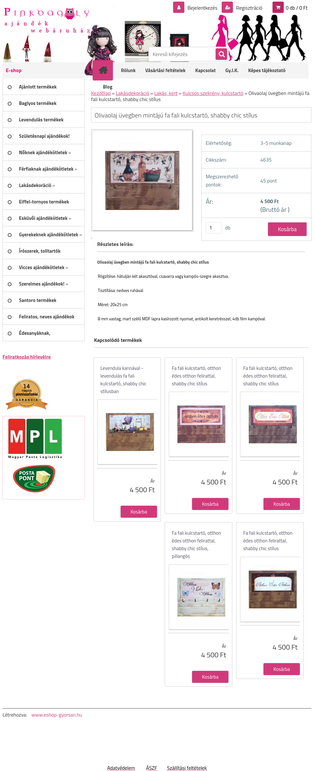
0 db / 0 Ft (297, 8)
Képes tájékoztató (266, 70)
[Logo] (47, 20)
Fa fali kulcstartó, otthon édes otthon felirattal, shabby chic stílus (196, 375)
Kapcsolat (205, 70)
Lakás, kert (166, 93)
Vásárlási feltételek (165, 70)
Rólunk (128, 70)
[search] (221, 54)
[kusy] (214, 227)
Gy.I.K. (231, 70)
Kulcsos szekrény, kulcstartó (213, 93)
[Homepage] (107, 70)
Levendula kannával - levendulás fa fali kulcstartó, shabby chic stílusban (123, 379)
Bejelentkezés (202, 8)
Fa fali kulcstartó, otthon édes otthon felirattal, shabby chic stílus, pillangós (196, 544)
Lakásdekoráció (132, 93)
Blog (107, 86)
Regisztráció (248, 8)
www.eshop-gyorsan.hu (56, 715)
